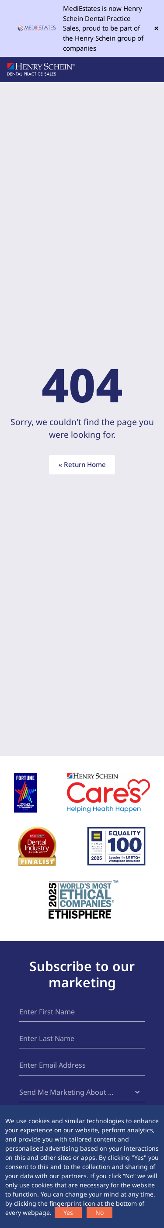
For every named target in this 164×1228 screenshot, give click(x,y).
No (99, 1212)
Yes (68, 1212)
